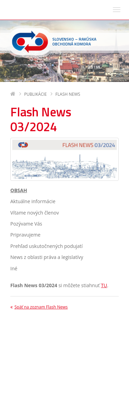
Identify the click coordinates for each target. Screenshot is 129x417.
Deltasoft (49, 410)
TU (104, 203)
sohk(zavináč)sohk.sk (54, 390)
